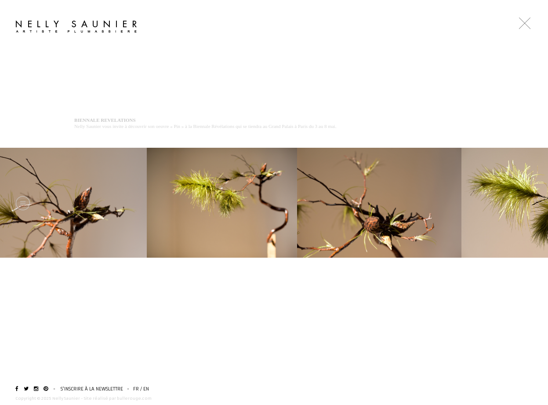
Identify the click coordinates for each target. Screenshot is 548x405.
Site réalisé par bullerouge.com (118, 398)
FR (136, 389)
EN (146, 389)
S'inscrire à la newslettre (92, 389)
